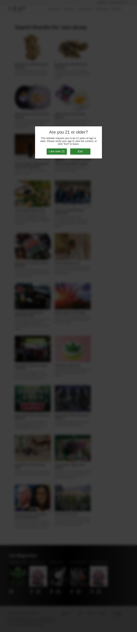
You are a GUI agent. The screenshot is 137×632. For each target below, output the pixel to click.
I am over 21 (57, 151)
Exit (80, 151)
